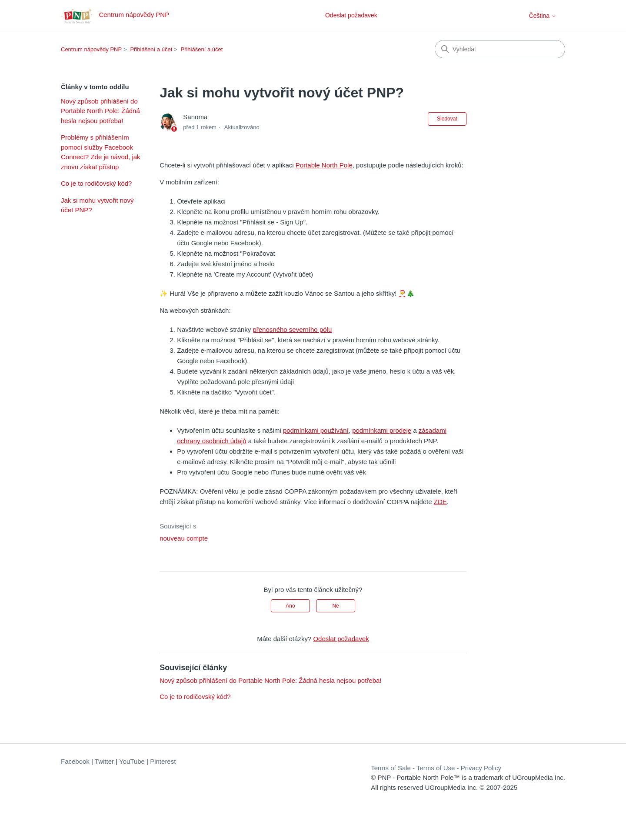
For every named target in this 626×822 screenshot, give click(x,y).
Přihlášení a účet (151, 49)
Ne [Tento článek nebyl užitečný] (335, 606)
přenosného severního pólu (292, 329)
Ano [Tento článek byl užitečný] (290, 606)
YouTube (132, 761)
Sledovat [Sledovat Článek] (447, 119)
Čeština (542, 15)
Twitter (104, 761)
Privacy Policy (481, 768)
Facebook (75, 761)
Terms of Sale (391, 768)
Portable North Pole (324, 165)
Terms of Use (435, 768)
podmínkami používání (316, 430)
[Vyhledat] (500, 49)
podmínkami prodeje (381, 430)
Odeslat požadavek (351, 15)
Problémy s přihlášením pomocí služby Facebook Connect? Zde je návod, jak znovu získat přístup (100, 152)
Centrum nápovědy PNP (91, 49)
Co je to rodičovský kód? (96, 183)
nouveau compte (184, 538)
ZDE (440, 501)
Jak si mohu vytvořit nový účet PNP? (97, 205)
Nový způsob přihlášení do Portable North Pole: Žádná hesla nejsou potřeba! (100, 110)
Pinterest (163, 761)
